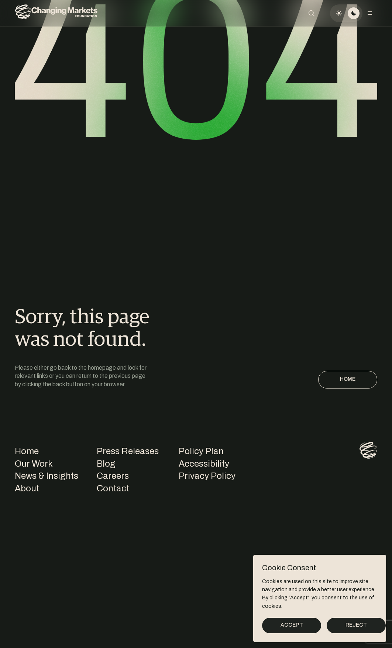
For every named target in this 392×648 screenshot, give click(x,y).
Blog (106, 463)
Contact (113, 488)
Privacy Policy (207, 476)
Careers (113, 476)
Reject (356, 625)
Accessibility (204, 463)
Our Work (34, 463)
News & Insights (46, 476)
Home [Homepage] (347, 379)
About (27, 488)
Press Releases (128, 451)
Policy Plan (201, 451)
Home (27, 451)
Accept (292, 625)
